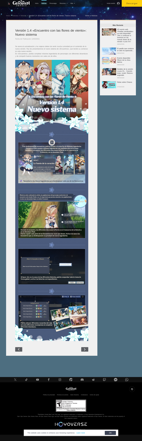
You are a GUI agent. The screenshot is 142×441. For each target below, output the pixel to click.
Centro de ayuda (94, 395)
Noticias (44, 3)
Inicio (36, 3)
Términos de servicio (62, 395)
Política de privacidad (49, 395)
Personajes (53, 3)
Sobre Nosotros (74, 395)
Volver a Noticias (91, 16)
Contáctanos (84, 395)
